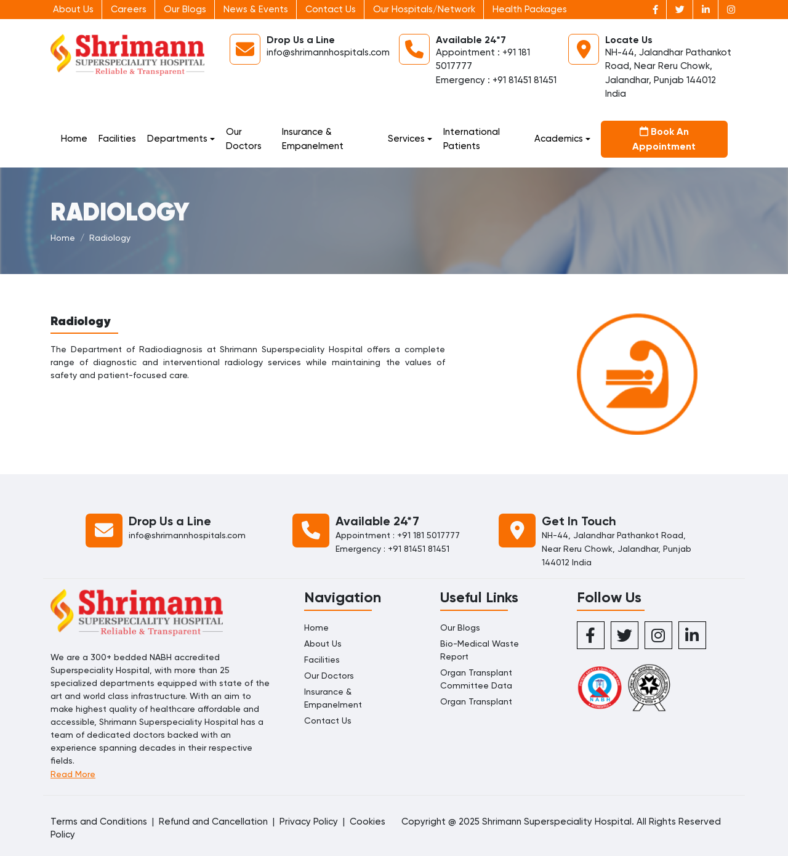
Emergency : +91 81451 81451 (496, 80)
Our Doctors (244, 138)
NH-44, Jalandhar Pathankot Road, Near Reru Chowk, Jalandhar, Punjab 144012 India (616, 548)
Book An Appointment (664, 139)
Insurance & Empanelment (313, 138)
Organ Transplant (476, 701)
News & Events (255, 9)
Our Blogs (185, 9)
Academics (558, 138)
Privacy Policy (308, 821)
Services (406, 138)
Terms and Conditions (98, 821)
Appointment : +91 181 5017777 (398, 535)
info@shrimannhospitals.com (328, 52)
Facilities (117, 138)
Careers (129, 9)
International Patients (471, 138)
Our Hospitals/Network (424, 9)
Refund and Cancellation (213, 821)
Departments (177, 138)
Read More (72, 774)
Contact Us (330, 9)
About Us (73, 9)
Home (74, 138)
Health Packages (529, 9)
